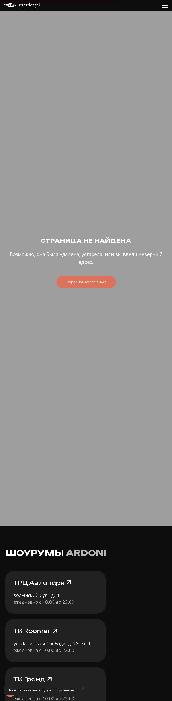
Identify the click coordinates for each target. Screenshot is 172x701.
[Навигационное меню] (165, 6)
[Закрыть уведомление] (83, 688)
